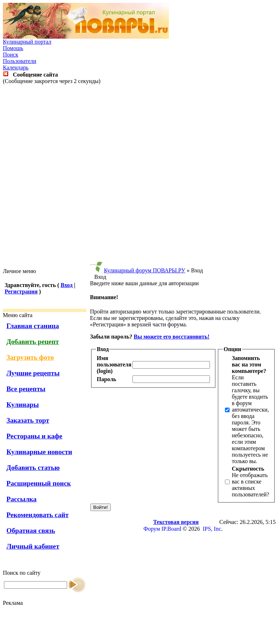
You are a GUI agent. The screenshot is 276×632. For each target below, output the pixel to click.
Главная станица (32, 326)
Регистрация (21, 291)
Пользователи (19, 61)
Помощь (13, 48)
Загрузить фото (30, 357)
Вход (66, 285)
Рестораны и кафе (34, 436)
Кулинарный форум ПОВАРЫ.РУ (144, 270)
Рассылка (21, 499)
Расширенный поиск (38, 483)
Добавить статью (33, 467)
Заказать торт (27, 420)
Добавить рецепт (32, 341)
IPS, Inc (212, 529)
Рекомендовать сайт (37, 515)
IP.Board (171, 529)
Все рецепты (25, 389)
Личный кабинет (32, 546)
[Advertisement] (136, 176)
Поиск (10, 55)
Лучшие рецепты (33, 373)
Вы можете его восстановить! (171, 337)
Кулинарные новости (39, 452)
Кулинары (22, 404)
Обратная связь (30, 530)
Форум (152, 529)
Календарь (16, 67)
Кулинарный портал (27, 42)
